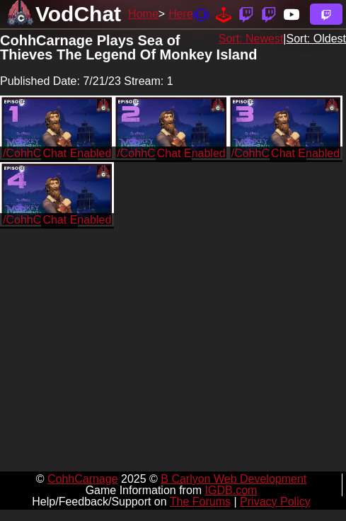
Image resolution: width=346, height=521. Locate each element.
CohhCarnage (82, 479)
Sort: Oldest (316, 39)
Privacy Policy (275, 502)
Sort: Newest (251, 39)
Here (180, 14)
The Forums (200, 502)
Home (143, 14)
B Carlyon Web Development (233, 479)
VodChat (78, 13)
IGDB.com (231, 490)
